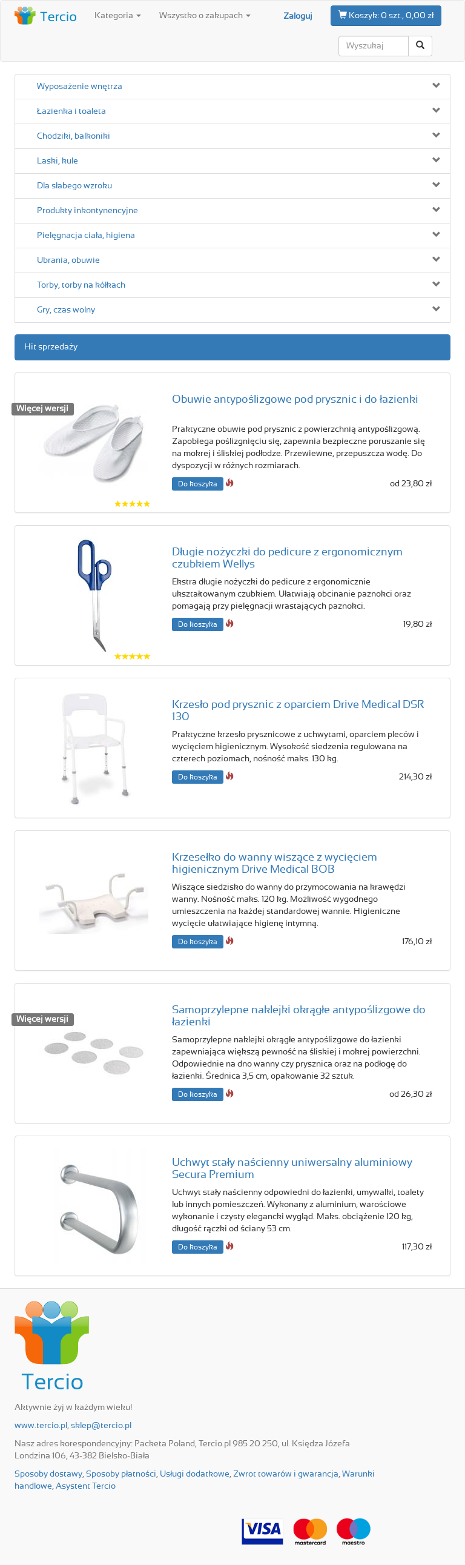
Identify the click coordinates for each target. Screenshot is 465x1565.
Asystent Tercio (86, 1486)
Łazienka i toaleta (71, 111)
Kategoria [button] (117, 16)
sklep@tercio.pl (101, 1425)
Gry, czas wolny (66, 310)
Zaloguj (297, 16)
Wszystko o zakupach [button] (205, 16)
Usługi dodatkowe (194, 1474)
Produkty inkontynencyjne (87, 211)
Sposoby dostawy (48, 1474)
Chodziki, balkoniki (73, 136)
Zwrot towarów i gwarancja (285, 1474)
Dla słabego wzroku (74, 186)
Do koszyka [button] (197, 484)
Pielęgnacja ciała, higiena (86, 235)
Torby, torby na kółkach (81, 285)
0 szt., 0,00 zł (386, 15)
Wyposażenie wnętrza (79, 86)
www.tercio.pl (41, 1425)
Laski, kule (57, 161)
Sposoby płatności (121, 1474)
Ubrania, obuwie (68, 260)
